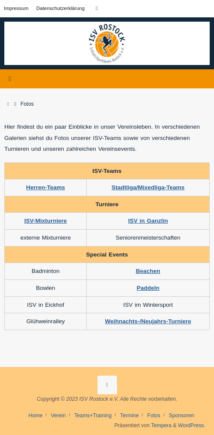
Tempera (161, 425)
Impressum (16, 8)
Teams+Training (92, 415)
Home (35, 415)
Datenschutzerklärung (60, 8)
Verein (58, 415)
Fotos (153, 415)
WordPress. (191, 425)
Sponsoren (182, 415)
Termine (129, 415)
